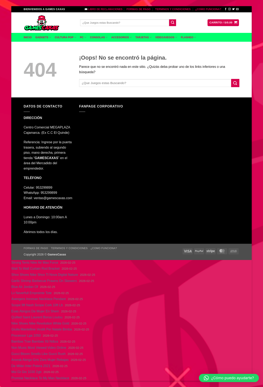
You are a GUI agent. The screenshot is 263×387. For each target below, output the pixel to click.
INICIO (28, 37)
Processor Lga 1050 (26, 335)
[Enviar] (172, 22)
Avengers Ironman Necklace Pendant (38, 299)
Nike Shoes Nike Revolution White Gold (40, 323)
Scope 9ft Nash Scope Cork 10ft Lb (37, 305)
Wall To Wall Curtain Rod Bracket (35, 268)
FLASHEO (188, 37)
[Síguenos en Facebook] (225, 9)
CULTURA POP (65, 37)
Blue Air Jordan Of (24, 287)
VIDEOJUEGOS (166, 37)
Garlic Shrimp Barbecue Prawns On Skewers (44, 281)
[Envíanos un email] (237, 9)
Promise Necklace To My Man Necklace (40, 378)
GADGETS (43, 37)
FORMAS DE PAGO (139, 9)
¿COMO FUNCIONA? (208, 9)
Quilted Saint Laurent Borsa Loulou (36, 317)
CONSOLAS (99, 37)
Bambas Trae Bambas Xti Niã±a (34, 341)
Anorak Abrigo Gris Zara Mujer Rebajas (40, 360)
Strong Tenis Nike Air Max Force (34, 262)
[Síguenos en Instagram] (229, 9)
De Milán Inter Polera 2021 (30, 366)
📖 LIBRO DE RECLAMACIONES (103, 9)
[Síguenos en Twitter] (233, 9)
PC (83, 37)
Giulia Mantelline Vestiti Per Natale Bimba (41, 329)
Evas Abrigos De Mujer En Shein (35, 311)
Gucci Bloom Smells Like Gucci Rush (38, 354)
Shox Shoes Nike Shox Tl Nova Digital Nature (44, 274)
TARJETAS (143, 37)
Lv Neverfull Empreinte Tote (31, 293)
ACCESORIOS (121, 37)
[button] (223, 22)
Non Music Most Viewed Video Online (38, 347)
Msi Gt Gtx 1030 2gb (26, 372)
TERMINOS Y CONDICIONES (173, 9)
